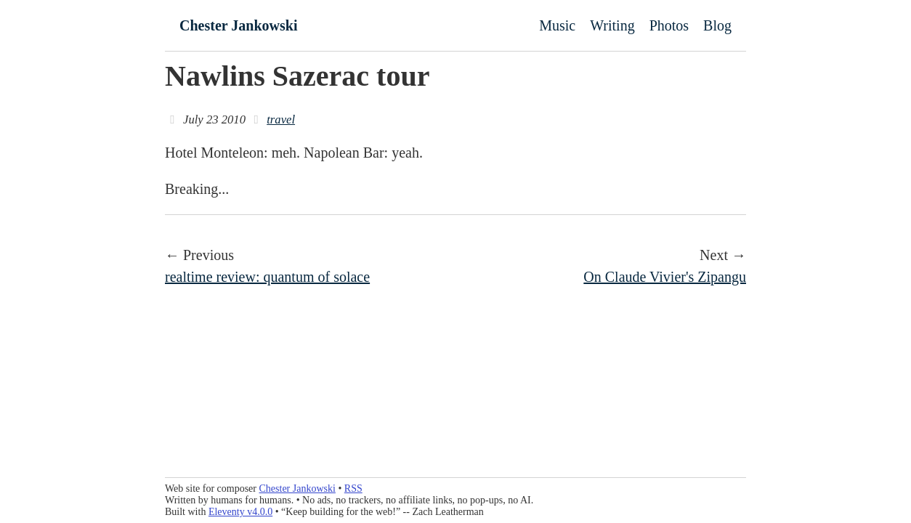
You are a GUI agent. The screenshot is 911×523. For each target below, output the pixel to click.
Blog (717, 25)
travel (281, 119)
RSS (353, 488)
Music (557, 25)
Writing (612, 25)
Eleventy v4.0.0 (240, 511)
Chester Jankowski (238, 25)
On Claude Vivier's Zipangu (664, 277)
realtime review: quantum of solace (267, 277)
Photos (669, 25)
